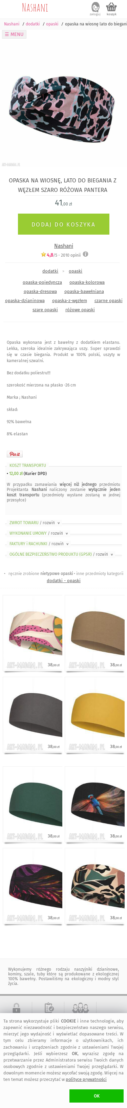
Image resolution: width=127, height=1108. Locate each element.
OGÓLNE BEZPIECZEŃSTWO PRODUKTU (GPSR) (61, 554)
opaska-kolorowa (87, 282)
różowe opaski (80, 309)
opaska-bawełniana (84, 291)
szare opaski (45, 309)
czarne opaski (108, 300)
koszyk (112, 14)
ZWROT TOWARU (35, 522)
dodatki (50, 271)
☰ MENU (14, 34)
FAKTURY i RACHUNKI (39, 543)
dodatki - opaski (64, 580)
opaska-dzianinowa (25, 300)
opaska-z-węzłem (69, 300)
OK (97, 1096)
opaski (75, 271)
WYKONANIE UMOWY (39, 533)
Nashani (35, 7)
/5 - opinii (61, 255)
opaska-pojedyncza (42, 282)
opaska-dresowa (40, 291)
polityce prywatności (86, 1079)
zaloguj (95, 14)
